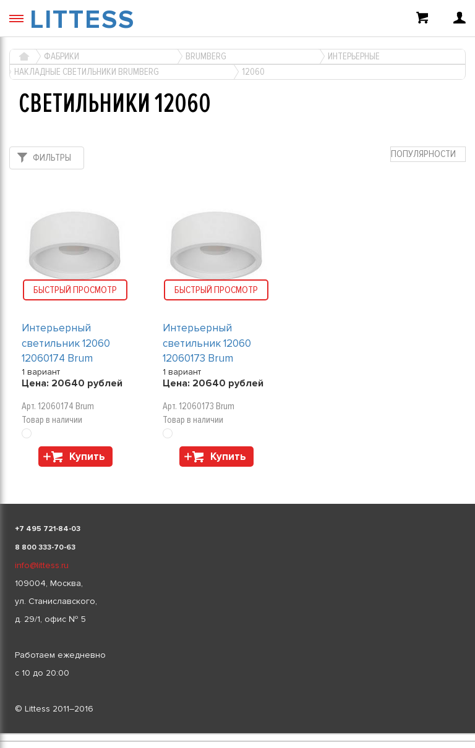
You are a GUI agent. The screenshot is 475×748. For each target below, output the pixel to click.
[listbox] (237, 733)
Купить (87, 456)
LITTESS (82, 19)
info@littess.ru (42, 565)
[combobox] (428, 154)
